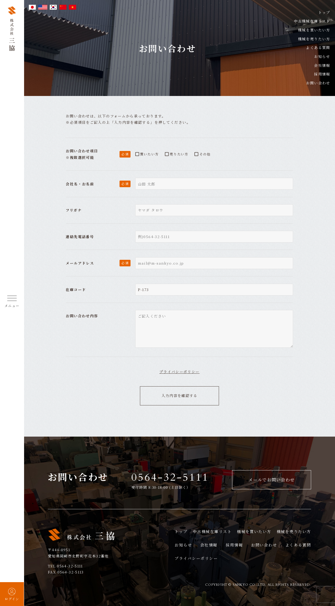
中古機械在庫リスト (312, 21)
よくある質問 (318, 46)
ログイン (12, 594)
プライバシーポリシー (179, 371)
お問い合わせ (264, 545)
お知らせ (322, 54)
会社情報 (208, 545)
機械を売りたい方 (314, 38)
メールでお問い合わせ (271, 479)
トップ (324, 12)
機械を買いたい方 (314, 29)
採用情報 (234, 545)
